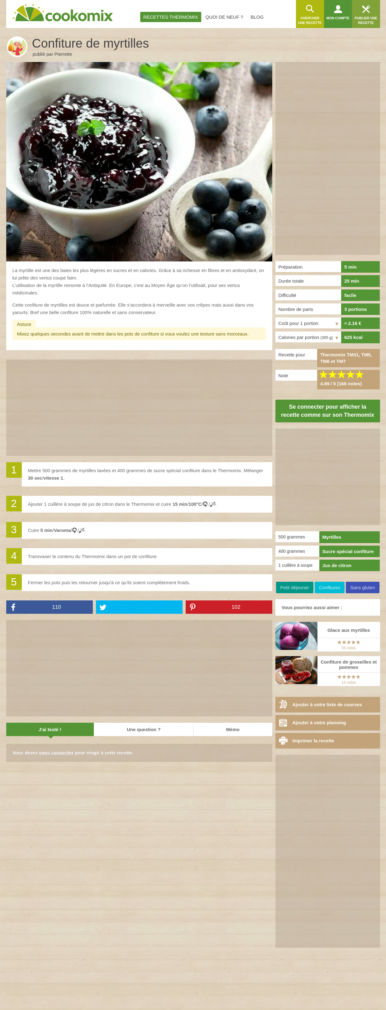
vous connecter (56, 752)
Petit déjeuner (294, 587)
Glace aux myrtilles (348, 630)
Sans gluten (362, 587)
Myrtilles (331, 537)
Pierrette (63, 54)
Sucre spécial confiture (348, 551)
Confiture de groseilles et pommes (349, 664)
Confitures (329, 587)
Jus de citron (336, 565)
